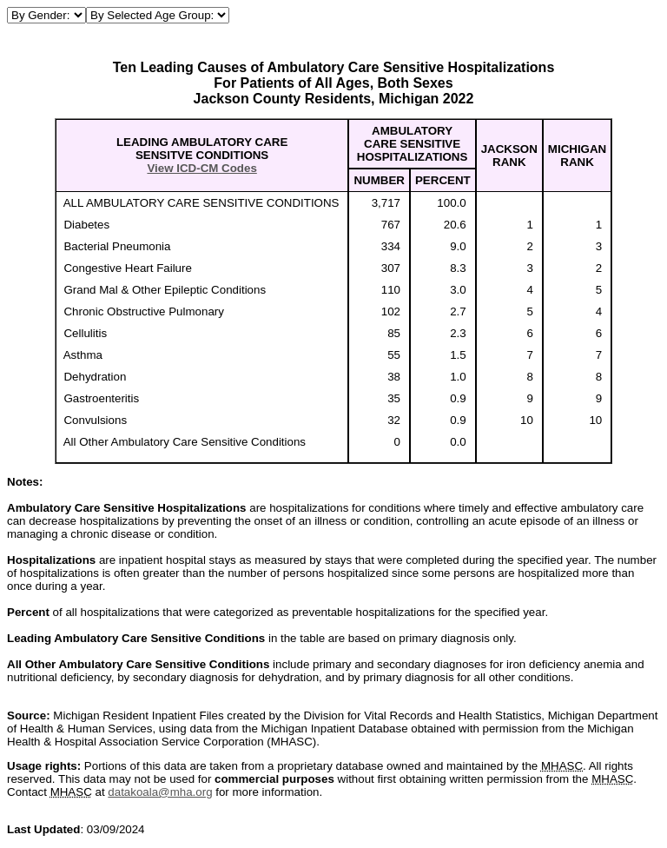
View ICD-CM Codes (201, 168)
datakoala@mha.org (160, 791)
